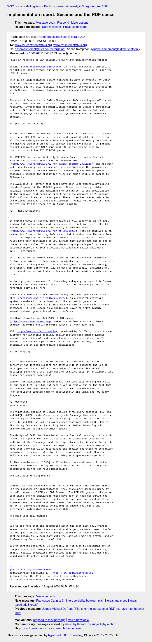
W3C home (14, 6)
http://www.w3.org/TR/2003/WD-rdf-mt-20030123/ (43, 231)
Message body (45, 22)
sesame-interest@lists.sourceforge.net (40, 49)
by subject (94, 624)
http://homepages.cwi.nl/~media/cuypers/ (38, 298)
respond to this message (49, 620)
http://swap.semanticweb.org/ (31, 321)
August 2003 (100, 6)
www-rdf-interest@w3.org (72, 6)
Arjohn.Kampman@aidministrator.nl (115, 49)
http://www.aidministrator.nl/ (73, 573)
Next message (51, 26)
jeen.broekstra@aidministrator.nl (62, 36)
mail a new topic (78, 620)
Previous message (75, 26)
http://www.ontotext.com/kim (36, 331)
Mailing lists (33, 6)
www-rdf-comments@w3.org (33, 45)
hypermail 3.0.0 (58, 635)
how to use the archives (38, 628)
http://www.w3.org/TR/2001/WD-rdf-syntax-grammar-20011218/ (52, 164)
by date (66, 624)
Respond (63, 22)
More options (79, 22)
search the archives (69, 628)
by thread (79, 624)
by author (109, 624)
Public (48, 6)
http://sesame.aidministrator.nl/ (44, 67)
